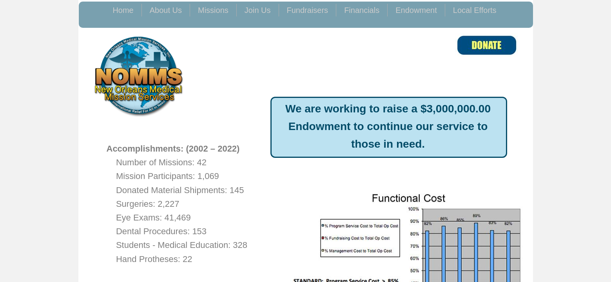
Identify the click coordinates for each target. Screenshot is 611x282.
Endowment (416, 10)
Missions (213, 10)
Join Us (258, 10)
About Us (166, 10)
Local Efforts (475, 10)
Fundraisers (307, 10)
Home (122, 10)
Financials (361, 10)
